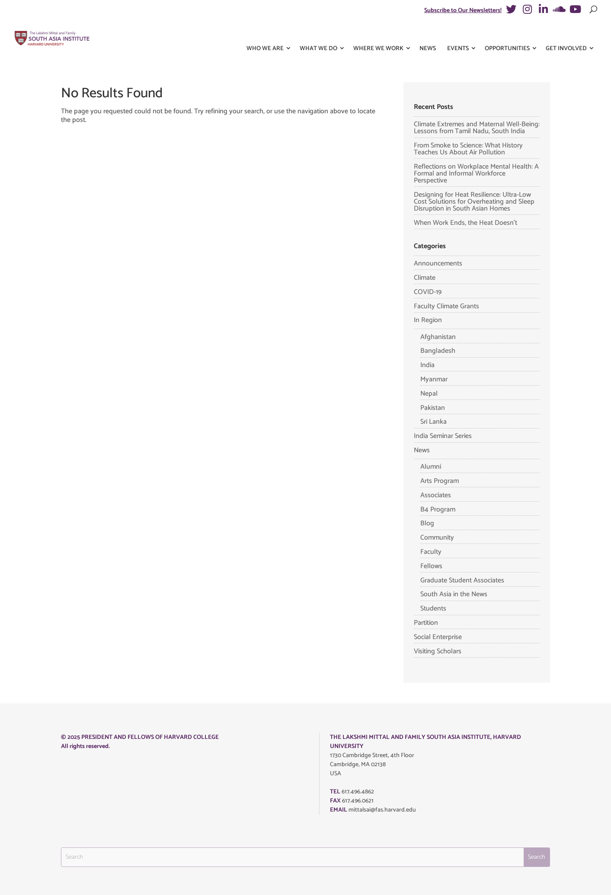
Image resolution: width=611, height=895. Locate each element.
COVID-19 (427, 292)
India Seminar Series (443, 436)
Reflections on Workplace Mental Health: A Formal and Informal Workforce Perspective (476, 173)
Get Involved (566, 34)
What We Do (318, 34)
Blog (427, 523)
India (427, 365)
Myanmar (434, 379)
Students (433, 608)
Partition (426, 623)
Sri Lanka (433, 422)
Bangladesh (437, 351)
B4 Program (437, 509)
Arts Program (439, 481)
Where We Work (378, 34)
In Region (428, 320)
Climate (424, 278)
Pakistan (432, 408)
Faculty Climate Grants (446, 306)
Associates (435, 495)
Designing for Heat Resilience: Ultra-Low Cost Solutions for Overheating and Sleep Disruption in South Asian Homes (474, 201)
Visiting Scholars (437, 651)
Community (437, 537)
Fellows (431, 566)
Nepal (429, 394)
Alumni (430, 467)
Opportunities (507, 34)
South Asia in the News (453, 594)
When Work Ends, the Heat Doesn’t (465, 223)
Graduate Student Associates (462, 580)
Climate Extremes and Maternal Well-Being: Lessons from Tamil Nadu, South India (477, 127)
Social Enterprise (438, 637)
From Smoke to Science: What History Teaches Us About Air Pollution (468, 149)
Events (458, 34)
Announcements (438, 263)
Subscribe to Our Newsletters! (463, 11)
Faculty (430, 552)
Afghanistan (438, 337)
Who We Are (265, 34)
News (427, 34)
